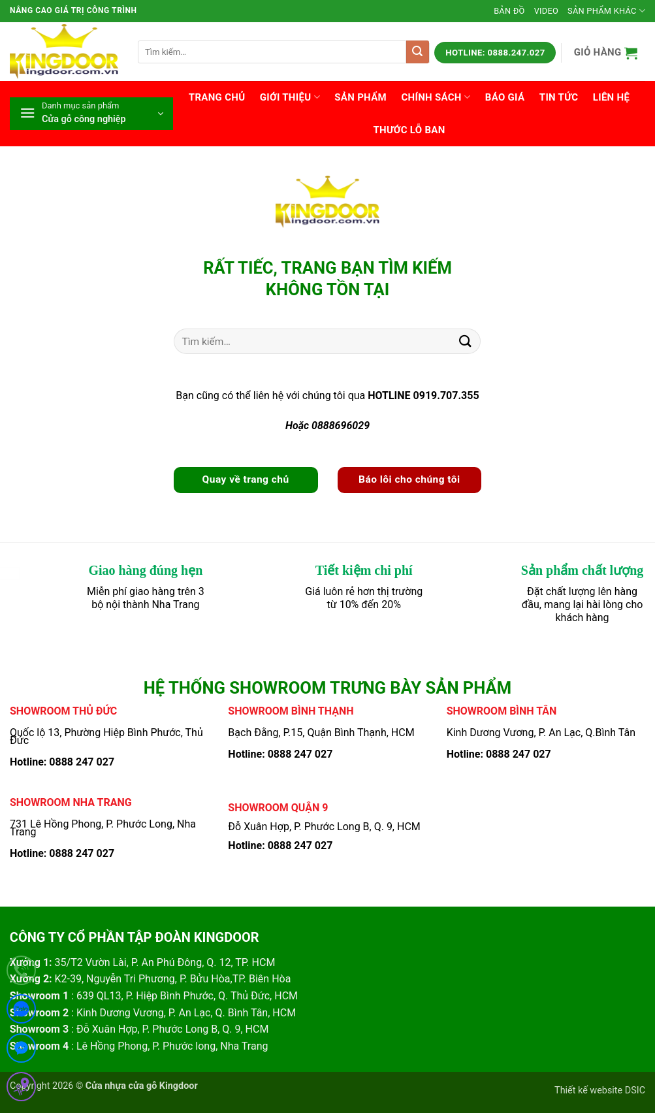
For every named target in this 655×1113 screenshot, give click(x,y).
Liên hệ (611, 97)
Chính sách (435, 97)
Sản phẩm (360, 97)
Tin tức (559, 97)
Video (546, 11)
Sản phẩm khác (606, 11)
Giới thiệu (290, 97)
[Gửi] (417, 51)
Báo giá (505, 97)
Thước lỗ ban (409, 130)
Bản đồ (509, 11)
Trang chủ (217, 97)
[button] (605, 52)
